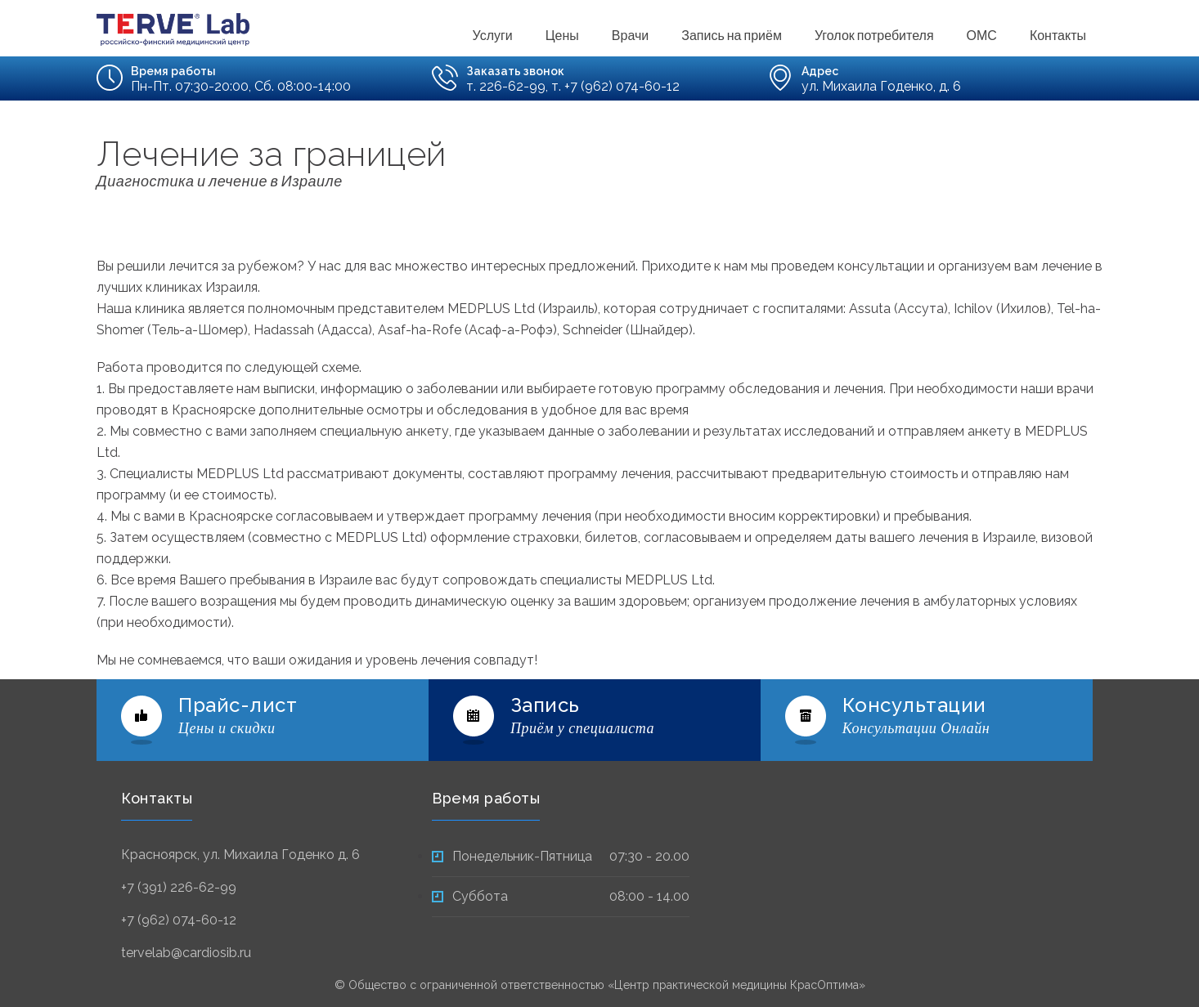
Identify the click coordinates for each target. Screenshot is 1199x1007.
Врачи (630, 34)
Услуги (493, 34)
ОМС (982, 34)
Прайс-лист (237, 705)
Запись (545, 705)
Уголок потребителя (874, 34)
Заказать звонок (515, 71)
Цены (562, 34)
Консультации (914, 705)
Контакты (1058, 34)
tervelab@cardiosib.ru (186, 952)
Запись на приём (731, 34)
